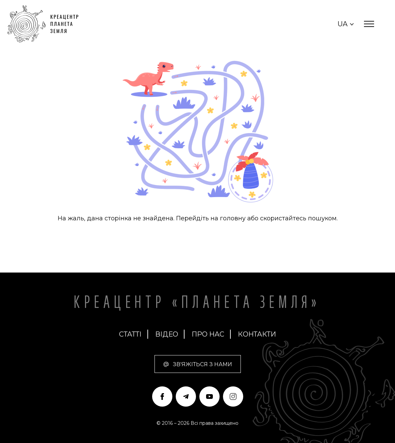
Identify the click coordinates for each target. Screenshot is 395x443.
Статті (130, 334)
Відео (166, 334)
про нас (208, 334)
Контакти (257, 334)
